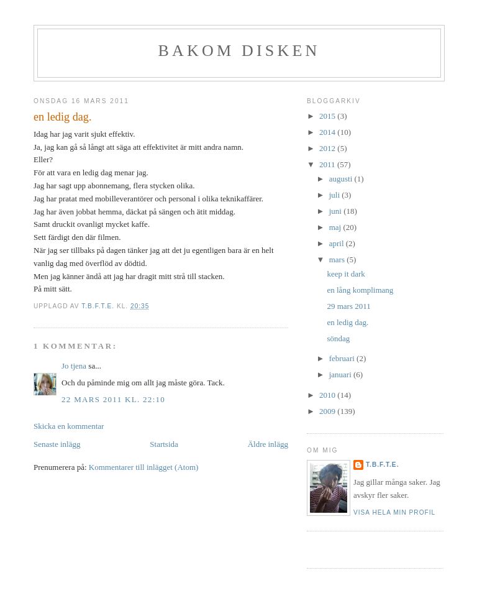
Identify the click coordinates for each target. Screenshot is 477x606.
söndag (338, 338)
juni (336, 211)
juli (335, 195)
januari (341, 374)
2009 (328, 411)
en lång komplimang (360, 290)
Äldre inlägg (268, 444)
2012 (328, 148)
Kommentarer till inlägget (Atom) (144, 467)
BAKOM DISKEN (239, 51)
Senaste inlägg (57, 444)
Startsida (164, 444)
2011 (328, 164)
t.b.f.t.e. (382, 464)
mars (338, 259)
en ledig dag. (347, 322)
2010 (328, 395)
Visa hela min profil (394, 512)
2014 (328, 132)
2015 (328, 116)
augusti (342, 178)
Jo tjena (73, 365)
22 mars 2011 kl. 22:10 (113, 399)
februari (343, 358)
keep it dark (346, 273)
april (337, 243)
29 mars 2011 (348, 306)
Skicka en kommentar (69, 426)
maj (336, 227)
